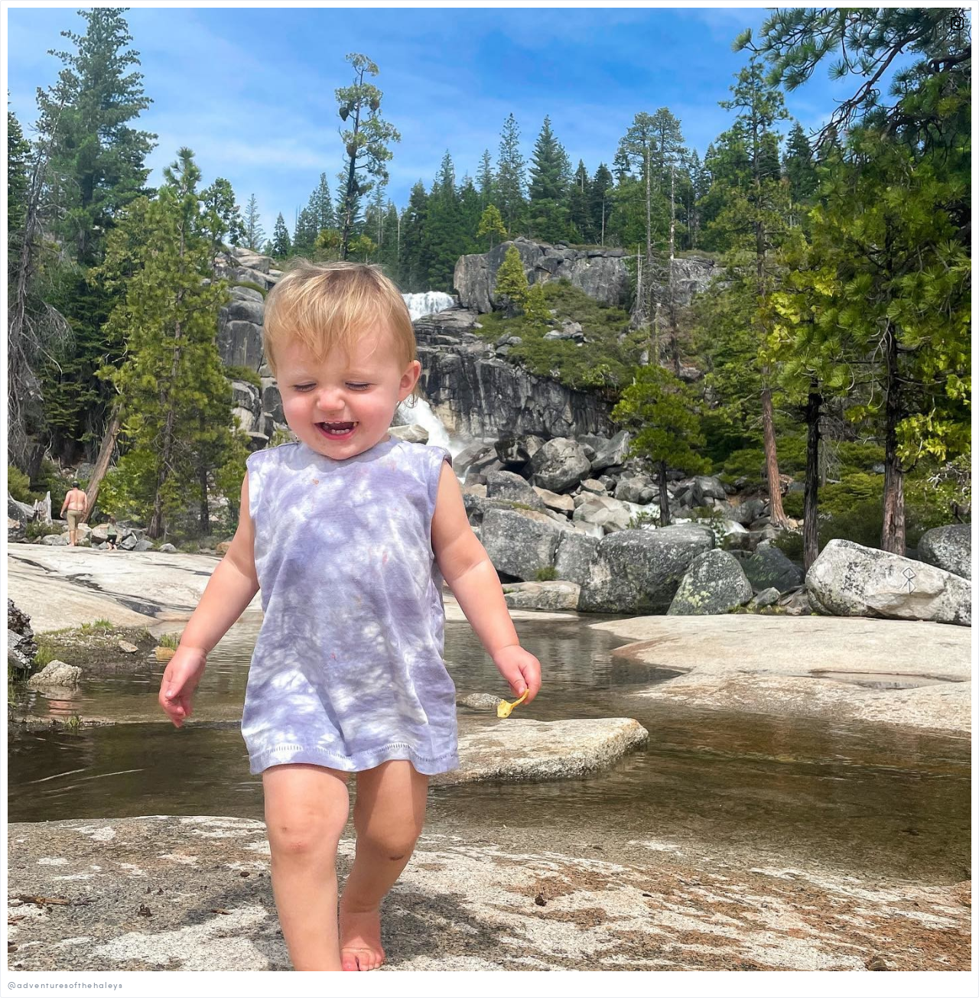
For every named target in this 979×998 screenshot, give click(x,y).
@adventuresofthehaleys (65, 984)
